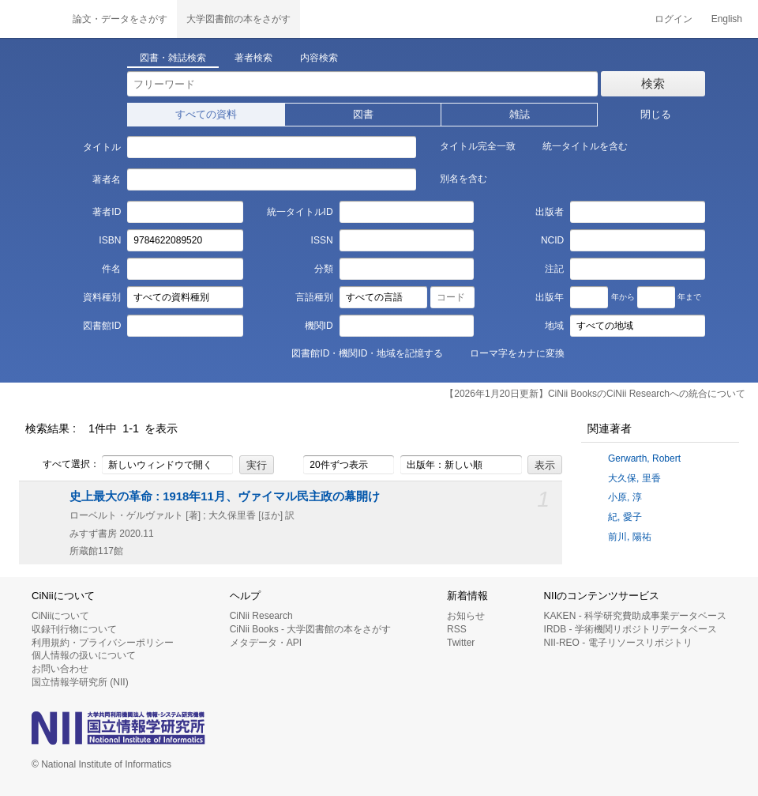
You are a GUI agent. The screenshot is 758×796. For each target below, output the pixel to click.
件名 (111, 268)
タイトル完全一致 (469, 145)
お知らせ (466, 615)
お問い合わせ (60, 668)
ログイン (673, 19)
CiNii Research (261, 615)
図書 (363, 114)
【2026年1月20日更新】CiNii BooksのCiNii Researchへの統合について (595, 393)
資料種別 (102, 297)
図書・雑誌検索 (173, 57)
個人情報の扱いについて (84, 655)
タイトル (102, 147)
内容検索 (319, 57)
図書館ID (102, 325)
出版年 (549, 297)
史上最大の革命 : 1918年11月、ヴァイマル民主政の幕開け (224, 496)
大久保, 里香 (634, 478)
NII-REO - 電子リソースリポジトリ (618, 642)
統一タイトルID (300, 211)
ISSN (322, 240)
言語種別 (314, 297)
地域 (554, 325)
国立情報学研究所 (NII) (80, 682)
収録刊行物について (74, 629)
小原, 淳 (625, 497)
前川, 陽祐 (629, 536)
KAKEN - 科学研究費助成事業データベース (635, 615)
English (726, 19)
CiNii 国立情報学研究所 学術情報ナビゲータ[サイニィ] (31, 19)
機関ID (319, 325)
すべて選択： (62, 465)
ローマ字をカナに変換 (508, 352)
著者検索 (253, 57)
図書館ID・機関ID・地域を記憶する (358, 352)
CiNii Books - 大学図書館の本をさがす (311, 629)
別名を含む (454, 178)
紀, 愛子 (625, 516)
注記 (554, 268)
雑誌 (519, 114)
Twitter (461, 642)
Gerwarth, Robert (644, 458)
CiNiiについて (60, 615)
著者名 (106, 179)
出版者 (549, 211)
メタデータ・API (266, 642)
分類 (323, 268)
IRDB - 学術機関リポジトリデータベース (630, 629)
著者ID (106, 211)
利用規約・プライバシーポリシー (103, 642)
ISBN (110, 240)
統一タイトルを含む (576, 145)
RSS (457, 629)
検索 (653, 83)
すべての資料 (206, 114)
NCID (552, 240)
